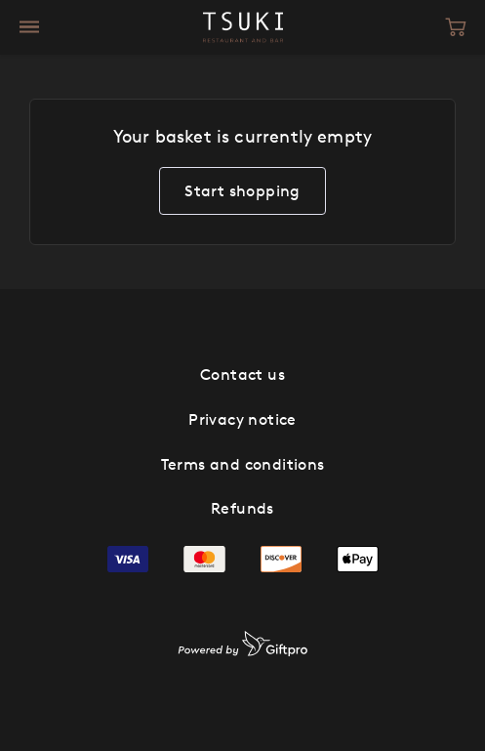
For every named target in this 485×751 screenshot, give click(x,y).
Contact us (242, 374)
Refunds (242, 508)
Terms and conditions (243, 464)
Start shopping (242, 190)
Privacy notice (242, 419)
